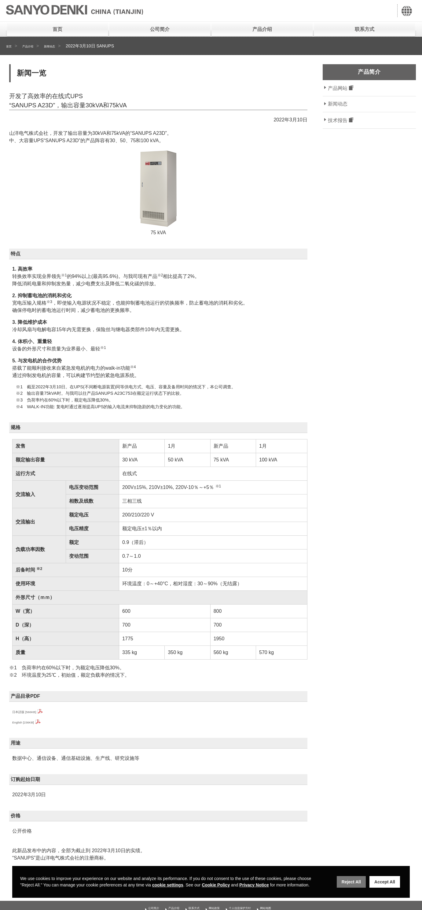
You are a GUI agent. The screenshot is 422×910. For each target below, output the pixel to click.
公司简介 (160, 29)
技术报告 (337, 120)
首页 (57, 29)
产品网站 (337, 88)
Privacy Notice (254, 884)
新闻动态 (61, 45)
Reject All (351, 881)
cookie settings (167, 884)
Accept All (384, 881)
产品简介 (369, 72)
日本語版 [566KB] (31, 711)
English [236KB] (29, 721)
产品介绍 (262, 29)
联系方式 (364, 29)
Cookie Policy (216, 884)
